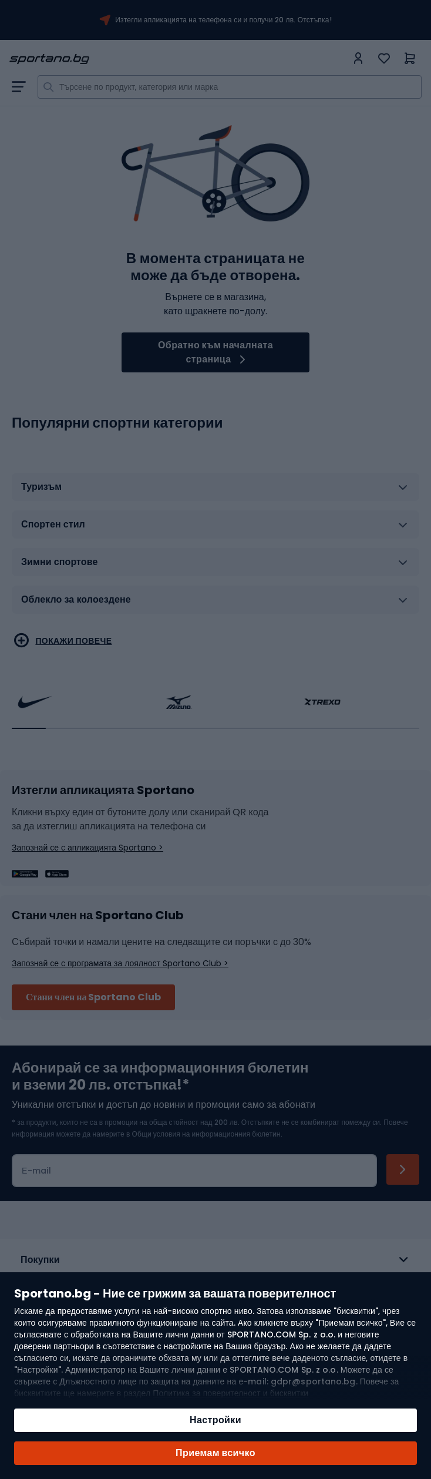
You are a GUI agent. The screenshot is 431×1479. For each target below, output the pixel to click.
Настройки (215, 1420)
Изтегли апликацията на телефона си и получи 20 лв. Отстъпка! (223, 20)
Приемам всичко (215, 1453)
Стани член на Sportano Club (93, 997)
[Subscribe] (402, 1169)
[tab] (215, 491)
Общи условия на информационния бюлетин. (206, 1134)
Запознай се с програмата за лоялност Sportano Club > (120, 963)
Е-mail (36, 1171)
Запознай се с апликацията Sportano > (87, 847)
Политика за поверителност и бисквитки (230, 1393)
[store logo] (177, 59)
